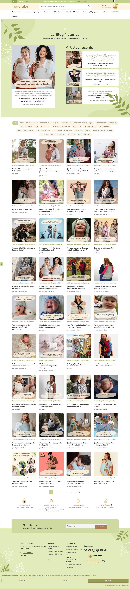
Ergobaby (103, 92)
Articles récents (47, 97)
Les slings (45, 128)
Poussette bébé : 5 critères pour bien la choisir (49, 251)
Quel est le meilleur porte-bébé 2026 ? (22, 171)
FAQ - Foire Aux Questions (73, 570)
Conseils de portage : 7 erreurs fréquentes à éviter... (51, 484)
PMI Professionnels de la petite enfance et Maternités (73, 565)
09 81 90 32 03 (81, 1)
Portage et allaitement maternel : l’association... (76, 484)
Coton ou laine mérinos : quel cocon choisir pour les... (23, 366)
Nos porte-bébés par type (55, 559)
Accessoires (51, 562)
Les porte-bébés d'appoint (102, 132)
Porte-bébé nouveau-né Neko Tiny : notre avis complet (100, 66)
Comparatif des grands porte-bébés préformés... (105, 289)
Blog (14, 1)
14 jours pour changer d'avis (74, 555)
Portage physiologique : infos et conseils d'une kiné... (78, 366)
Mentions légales (71, 557)
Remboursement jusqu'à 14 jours (78, 508)
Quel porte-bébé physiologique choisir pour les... (49, 172)
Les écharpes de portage (61, 128)
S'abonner (102, 529)
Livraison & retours (71, 552)
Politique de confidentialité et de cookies (117, 585)
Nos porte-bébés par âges (55, 556)
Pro (27, 1)
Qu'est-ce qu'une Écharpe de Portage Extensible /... (23, 446)
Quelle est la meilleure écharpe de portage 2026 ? (77, 171)
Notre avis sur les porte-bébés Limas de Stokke (24, 407)
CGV (67, 560)
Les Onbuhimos (104, 128)
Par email (23, 561)
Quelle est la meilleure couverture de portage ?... (76, 289)
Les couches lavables (25, 132)
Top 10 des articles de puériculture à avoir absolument (21, 329)
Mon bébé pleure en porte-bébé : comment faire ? (49, 328)
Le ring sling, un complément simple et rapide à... (78, 407)
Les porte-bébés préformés (42, 95)
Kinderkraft (109, 92)
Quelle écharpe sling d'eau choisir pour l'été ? (104, 446)
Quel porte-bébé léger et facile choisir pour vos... (76, 212)
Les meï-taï (77, 128)
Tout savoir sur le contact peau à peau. (105, 407)
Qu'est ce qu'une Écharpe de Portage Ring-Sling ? (50, 212)
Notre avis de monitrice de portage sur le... (100, 82)
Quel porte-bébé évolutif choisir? (103, 251)
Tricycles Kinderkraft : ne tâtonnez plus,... (22, 484)
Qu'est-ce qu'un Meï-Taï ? (22, 211)
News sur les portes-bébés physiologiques (99, 58)
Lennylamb (88, 284)
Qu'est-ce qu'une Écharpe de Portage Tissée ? (50, 446)
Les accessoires (90, 128)
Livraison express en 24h (51, 506)
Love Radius (95, 78)
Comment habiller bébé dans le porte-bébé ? (23, 251)
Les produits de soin (82, 132)
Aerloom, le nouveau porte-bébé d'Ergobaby (104, 484)
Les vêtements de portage (62, 132)
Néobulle (22, 323)
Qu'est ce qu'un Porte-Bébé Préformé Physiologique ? (104, 212)
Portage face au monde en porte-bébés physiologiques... (105, 171)
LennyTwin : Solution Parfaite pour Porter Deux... (78, 328)
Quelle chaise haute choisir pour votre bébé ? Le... (100, 98)
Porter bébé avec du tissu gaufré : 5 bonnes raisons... (104, 328)
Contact (21, 1)
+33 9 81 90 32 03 (28, 558)
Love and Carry (32, 97)
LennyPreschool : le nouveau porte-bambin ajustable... (105, 366)
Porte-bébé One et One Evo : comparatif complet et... (33, 101)
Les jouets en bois (43, 132)
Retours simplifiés (78, 506)
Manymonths (83, 246)
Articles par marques (21, 97)
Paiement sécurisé (24, 506)
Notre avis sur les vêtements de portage (23, 289)
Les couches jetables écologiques (52, 136)
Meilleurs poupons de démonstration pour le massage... (48, 367)
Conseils (39, 97)
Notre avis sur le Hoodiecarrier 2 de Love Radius (51, 407)
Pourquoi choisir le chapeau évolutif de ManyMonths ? (77, 251)
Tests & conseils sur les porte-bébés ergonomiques (29, 93)
